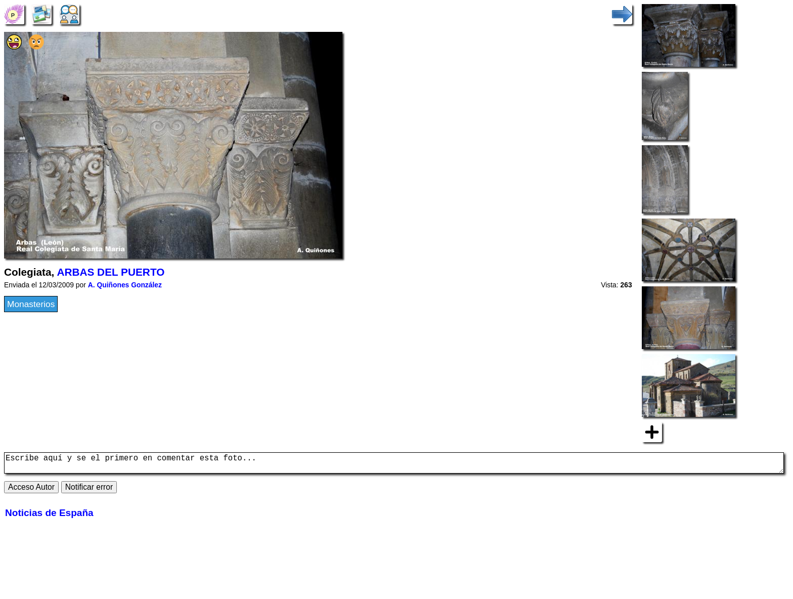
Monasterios (31, 304)
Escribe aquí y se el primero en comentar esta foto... (394, 465)
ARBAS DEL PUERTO (110, 272)
